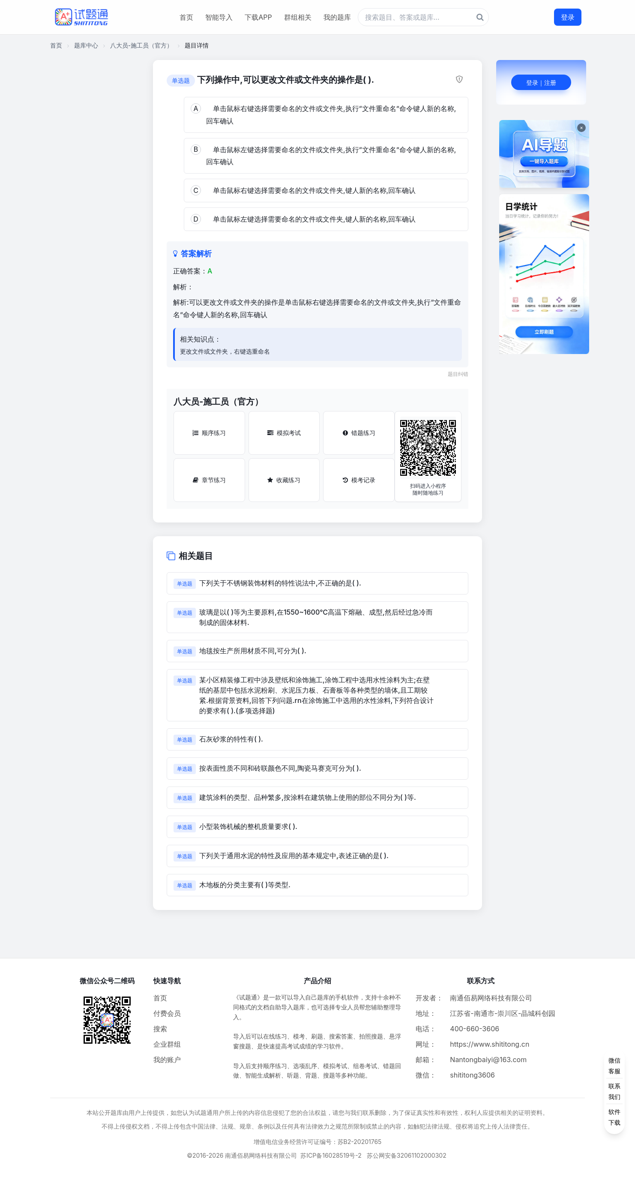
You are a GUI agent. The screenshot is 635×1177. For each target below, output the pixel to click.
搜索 (160, 1028)
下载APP (258, 17)
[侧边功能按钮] (614, 1091)
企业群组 (167, 1044)
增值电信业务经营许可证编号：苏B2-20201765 (318, 1141)
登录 (568, 17)
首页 (186, 17)
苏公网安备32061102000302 (406, 1155)
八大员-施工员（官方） (141, 45)
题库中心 (86, 45)
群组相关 (298, 17)
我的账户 (167, 1059)
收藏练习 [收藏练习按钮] (283, 479)
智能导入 (219, 17)
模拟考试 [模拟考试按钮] (284, 432)
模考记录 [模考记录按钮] (359, 479)
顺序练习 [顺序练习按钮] (209, 432)
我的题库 (337, 17)
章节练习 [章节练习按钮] (209, 479)
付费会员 (167, 1013)
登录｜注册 (541, 82)
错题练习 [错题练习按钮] (359, 432)
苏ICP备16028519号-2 (331, 1155)
